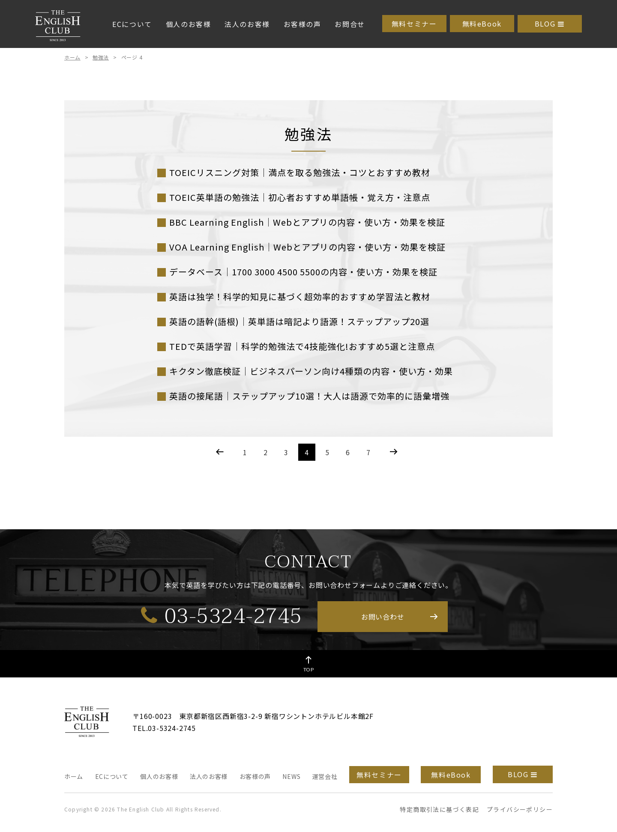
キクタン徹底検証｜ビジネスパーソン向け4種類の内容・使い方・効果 (311, 371)
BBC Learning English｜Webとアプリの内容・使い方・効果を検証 (307, 222)
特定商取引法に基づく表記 (439, 809)
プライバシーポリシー (520, 809)
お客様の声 (302, 24)
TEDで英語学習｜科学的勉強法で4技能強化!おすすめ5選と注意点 (302, 346)
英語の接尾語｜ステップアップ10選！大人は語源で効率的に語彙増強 (309, 396)
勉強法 (101, 57)
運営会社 (325, 776)
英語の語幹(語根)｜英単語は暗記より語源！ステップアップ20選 (299, 321)
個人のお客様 (188, 24)
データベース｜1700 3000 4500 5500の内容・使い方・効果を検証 (303, 271)
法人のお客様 (247, 24)
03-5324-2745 (222, 615)
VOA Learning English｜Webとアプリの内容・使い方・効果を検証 (307, 247)
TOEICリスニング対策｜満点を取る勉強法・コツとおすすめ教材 (299, 172)
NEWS (291, 776)
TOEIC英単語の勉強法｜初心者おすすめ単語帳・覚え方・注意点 (299, 197)
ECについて (132, 24)
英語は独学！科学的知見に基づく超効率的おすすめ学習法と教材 (299, 296)
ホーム (72, 57)
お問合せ (350, 24)
